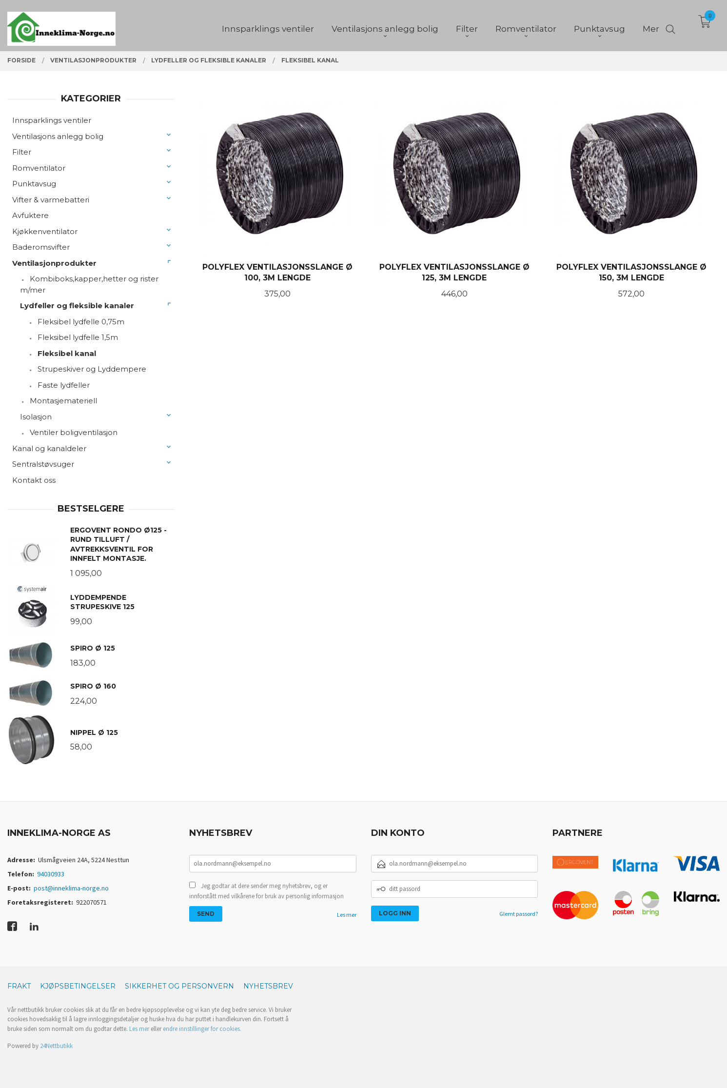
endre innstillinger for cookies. (202, 1029)
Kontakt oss (34, 480)
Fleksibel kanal (67, 353)
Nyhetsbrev (268, 986)
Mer (651, 25)
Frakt (19, 986)
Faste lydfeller (64, 385)
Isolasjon (36, 416)
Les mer (346, 914)
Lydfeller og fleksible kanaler (77, 305)
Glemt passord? (518, 913)
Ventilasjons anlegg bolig (57, 136)
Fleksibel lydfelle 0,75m (81, 321)
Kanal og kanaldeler (49, 448)
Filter (21, 152)
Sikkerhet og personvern (179, 986)
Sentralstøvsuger (43, 464)
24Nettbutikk (56, 1046)
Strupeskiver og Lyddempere (92, 369)
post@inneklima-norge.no (71, 888)
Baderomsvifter (41, 247)
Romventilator (38, 168)
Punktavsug (34, 183)
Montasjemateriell (63, 400)
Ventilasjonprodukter (54, 263)
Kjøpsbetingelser (78, 986)
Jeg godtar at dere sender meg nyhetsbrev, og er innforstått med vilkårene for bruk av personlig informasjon (266, 891)
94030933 (50, 874)
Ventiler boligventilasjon (74, 432)
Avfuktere (30, 215)
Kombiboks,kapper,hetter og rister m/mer (89, 284)
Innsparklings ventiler (51, 120)
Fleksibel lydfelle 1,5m (78, 337)
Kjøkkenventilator (45, 231)
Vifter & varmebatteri (50, 199)
